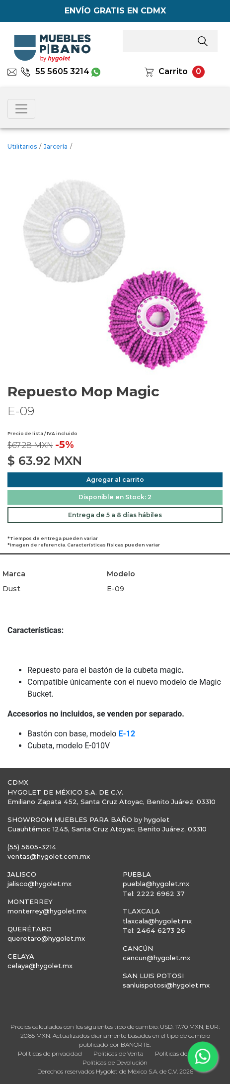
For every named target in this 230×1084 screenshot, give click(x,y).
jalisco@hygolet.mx (39, 884)
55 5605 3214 (54, 71)
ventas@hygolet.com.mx (48, 856)
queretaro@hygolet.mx (46, 938)
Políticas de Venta (118, 1053)
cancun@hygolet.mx (156, 958)
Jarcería (56, 146)
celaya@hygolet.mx (40, 966)
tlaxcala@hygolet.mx (157, 921)
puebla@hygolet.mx (156, 884)
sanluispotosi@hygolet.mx (166, 985)
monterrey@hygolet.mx (46, 911)
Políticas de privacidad (50, 1053)
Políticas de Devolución (115, 1062)
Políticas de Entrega (183, 1053)
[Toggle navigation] (21, 109)
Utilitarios (22, 146)
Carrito (173, 71)
